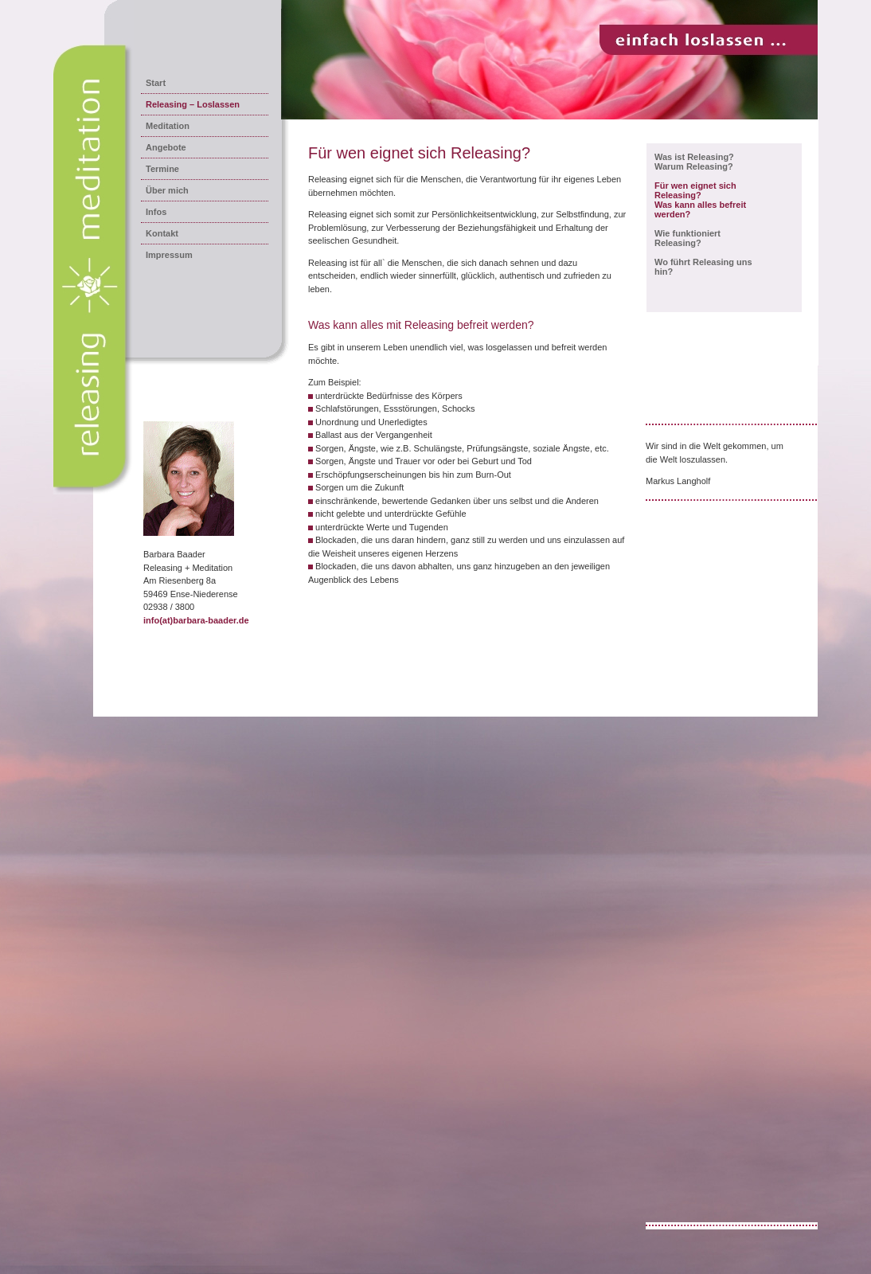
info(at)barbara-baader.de (196, 620)
